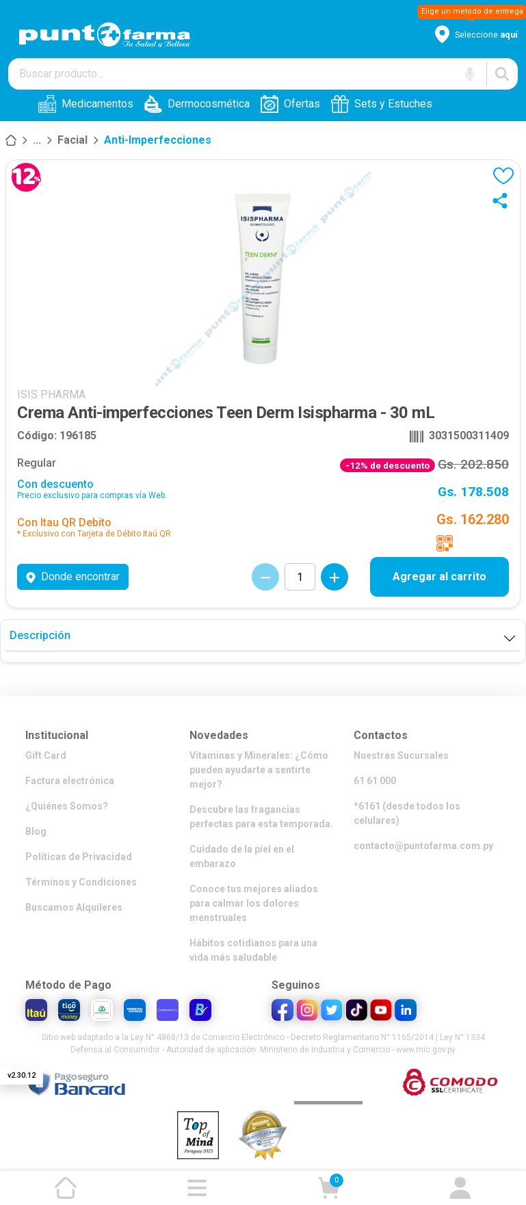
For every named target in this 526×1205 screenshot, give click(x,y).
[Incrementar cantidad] (334, 577)
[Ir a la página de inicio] (66, 1188)
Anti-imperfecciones (157, 139)
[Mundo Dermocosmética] (37, 140)
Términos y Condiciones (81, 882)
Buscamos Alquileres (73, 907)
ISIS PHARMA (51, 394)
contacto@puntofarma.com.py (423, 845)
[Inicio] (10, 140)
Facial (72, 139)
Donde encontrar (73, 576)
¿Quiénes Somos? (66, 806)
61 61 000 (375, 780)
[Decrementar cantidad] (265, 577)
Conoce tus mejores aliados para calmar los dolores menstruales (253, 903)
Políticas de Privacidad (78, 856)
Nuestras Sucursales (401, 755)
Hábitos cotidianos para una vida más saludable (253, 950)
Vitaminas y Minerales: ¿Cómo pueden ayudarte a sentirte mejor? (258, 770)
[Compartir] (503, 200)
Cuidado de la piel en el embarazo (241, 856)
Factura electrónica (69, 780)
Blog (36, 831)
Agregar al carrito (439, 576)
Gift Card (45, 755)
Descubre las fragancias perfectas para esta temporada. (261, 816)
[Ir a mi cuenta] (460, 1188)
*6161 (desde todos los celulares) (407, 813)
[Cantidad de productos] (300, 577)
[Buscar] (502, 74)
